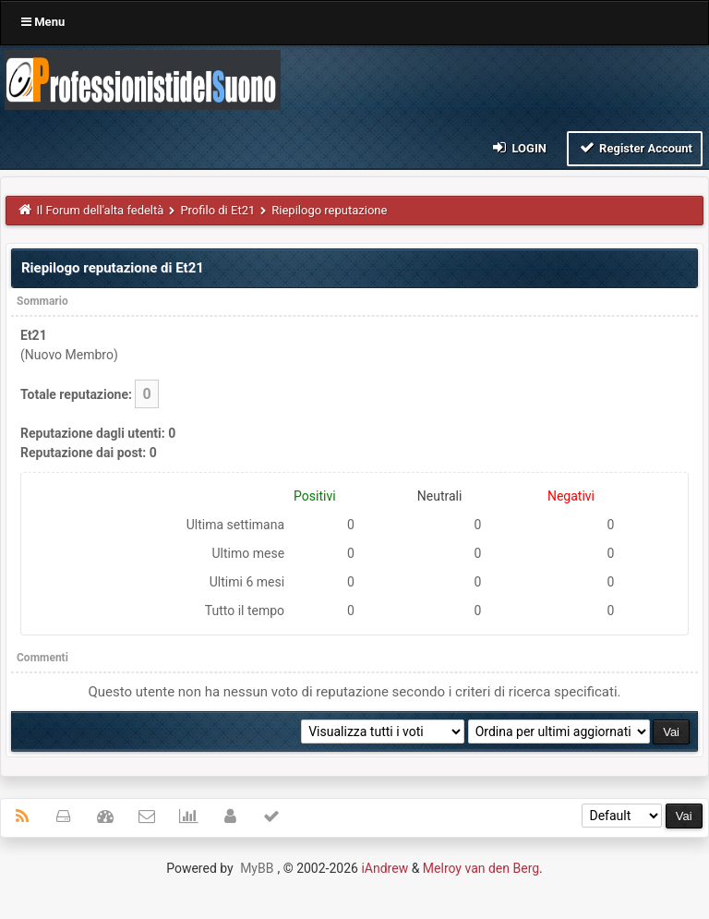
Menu (43, 22)
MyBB (256, 868)
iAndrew (384, 868)
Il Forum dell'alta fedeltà (100, 210)
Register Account (634, 147)
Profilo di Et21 (217, 210)
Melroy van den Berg (481, 868)
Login (518, 147)
